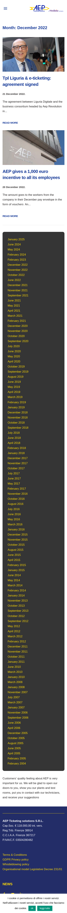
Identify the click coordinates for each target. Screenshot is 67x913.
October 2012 (16, 615)
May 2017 (14, 483)
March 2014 (15, 585)
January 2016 (16, 529)
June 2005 (14, 748)
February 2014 (17, 590)
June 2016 (14, 514)
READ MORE (10, 122)
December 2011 (18, 646)
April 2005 (14, 753)
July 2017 (14, 473)
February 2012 (17, 641)
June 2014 (14, 575)
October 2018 (16, 422)
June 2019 (14, 381)
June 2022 (14, 279)
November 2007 (18, 692)
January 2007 (16, 707)
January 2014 (16, 595)
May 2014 (14, 580)
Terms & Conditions (15, 854)
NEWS (7, 884)
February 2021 (17, 320)
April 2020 (14, 361)
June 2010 (14, 666)
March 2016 (15, 524)
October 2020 (16, 336)
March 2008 (15, 682)
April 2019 (14, 391)
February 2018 (17, 447)
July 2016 (14, 509)
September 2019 (18, 371)
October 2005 (16, 738)
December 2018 (18, 412)
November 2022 (18, 269)
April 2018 (14, 442)
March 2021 (15, 315)
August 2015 (15, 549)
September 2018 (18, 427)
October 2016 (16, 498)
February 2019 (17, 402)
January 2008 (16, 687)
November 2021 (18, 290)
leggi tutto (45, 908)
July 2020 (14, 346)
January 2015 (16, 570)
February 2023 (17, 259)
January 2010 (16, 676)
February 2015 (17, 564)
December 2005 (18, 732)
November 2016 (18, 493)
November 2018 (18, 417)
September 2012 (18, 621)
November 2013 (18, 600)
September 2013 (18, 610)
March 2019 (15, 396)
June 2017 (14, 478)
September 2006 (18, 717)
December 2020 (18, 325)
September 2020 (18, 341)
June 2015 (14, 554)
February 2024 (17, 254)
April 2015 (14, 559)
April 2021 (14, 310)
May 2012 (14, 626)
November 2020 (18, 330)
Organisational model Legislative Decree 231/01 (32, 869)
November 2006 (18, 712)
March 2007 (15, 702)
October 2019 (16, 366)
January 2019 (16, 407)
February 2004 (17, 763)
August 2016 (15, 503)
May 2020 (14, 356)
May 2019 (14, 386)
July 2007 (14, 697)
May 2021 (14, 305)
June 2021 (14, 300)
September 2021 (18, 295)
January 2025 (16, 239)
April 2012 (14, 631)
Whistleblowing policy (16, 864)
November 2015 (18, 539)
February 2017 (17, 488)
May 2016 (14, 519)
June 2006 (14, 722)
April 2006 (14, 727)
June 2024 (14, 244)
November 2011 (18, 651)
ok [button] (32, 908)
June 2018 (14, 437)
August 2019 (15, 376)
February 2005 (17, 758)
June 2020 (14, 351)
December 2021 (18, 285)
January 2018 (16, 453)
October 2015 (16, 544)
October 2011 (16, 656)
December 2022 (18, 264)
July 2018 (14, 432)
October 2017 (16, 468)
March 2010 (15, 671)
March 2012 (15, 636)
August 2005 (15, 743)
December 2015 (18, 534)
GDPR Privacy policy (16, 859)
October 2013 (16, 605)
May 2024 (14, 249)
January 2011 (16, 661)
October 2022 (16, 274)
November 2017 (18, 463)
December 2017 (18, 458)
